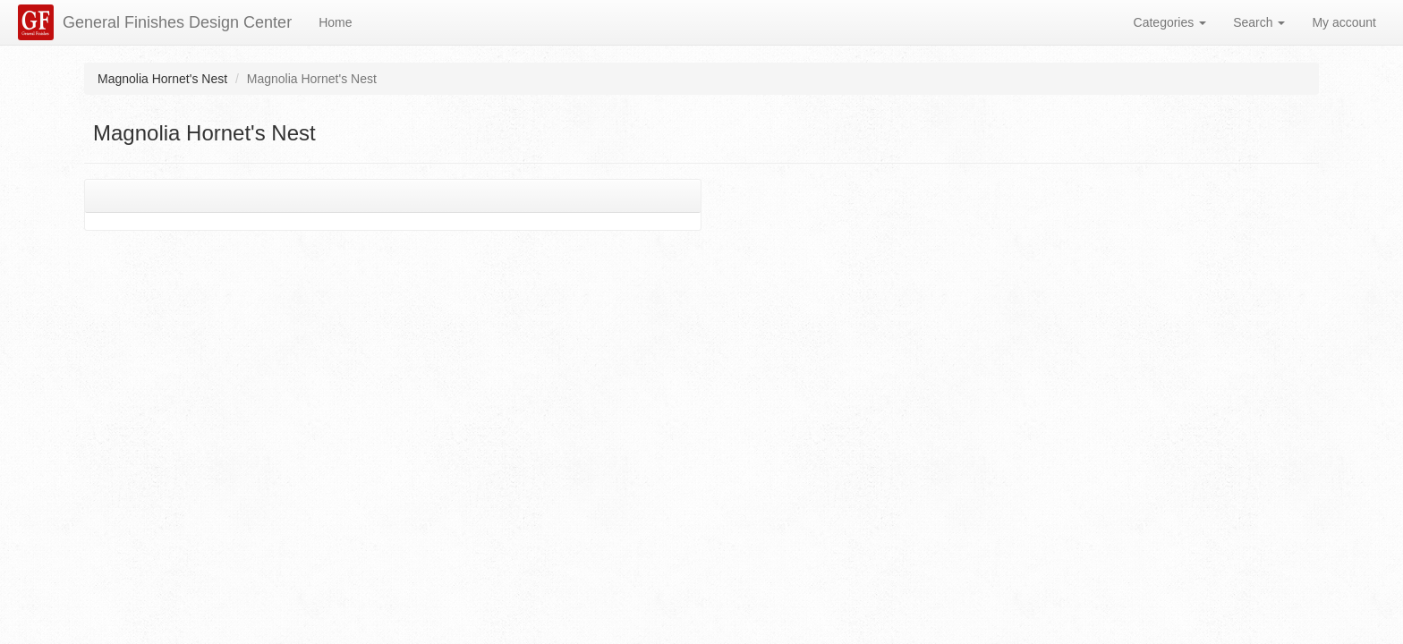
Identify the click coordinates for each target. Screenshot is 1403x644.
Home (335, 22)
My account (1344, 22)
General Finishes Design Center (177, 22)
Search (1259, 22)
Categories (1170, 22)
